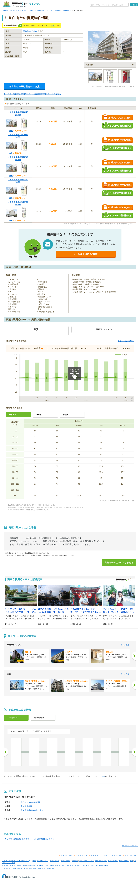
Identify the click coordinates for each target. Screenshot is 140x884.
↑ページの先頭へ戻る (130, 845)
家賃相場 (75, 861)
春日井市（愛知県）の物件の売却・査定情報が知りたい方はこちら (32, 94)
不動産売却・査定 (29, 865)
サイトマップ (81, 855)
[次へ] (134, 656)
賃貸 (53, 26)
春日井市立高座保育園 (30, 802)
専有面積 (12, 415)
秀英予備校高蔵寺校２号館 (32, 810)
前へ (6, 752)
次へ (134, 752)
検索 (135, 5)
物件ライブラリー (73, 865)
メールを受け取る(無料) (85, 254)
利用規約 (94, 855)
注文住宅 (5, 865)
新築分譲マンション (86, 861)
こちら (102, 776)
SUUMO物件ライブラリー (41, 10)
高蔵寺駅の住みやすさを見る (119, 562)
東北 (10, 868)
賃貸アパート (54, 861)
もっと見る (125, 645)
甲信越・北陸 (22, 868)
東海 (30, 868)
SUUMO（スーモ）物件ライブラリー (22, 4)
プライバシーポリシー (111, 855)
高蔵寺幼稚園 (26, 806)
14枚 (11, 131)
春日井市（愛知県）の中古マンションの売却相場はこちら (29, 839)
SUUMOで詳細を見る (117, 125)
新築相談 (40, 865)
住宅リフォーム (15, 865)
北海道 (4, 868)
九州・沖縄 (51, 868)
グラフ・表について (126, 341)
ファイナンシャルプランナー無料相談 (94, 865)
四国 (39, 868)
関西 (34, 868)
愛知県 (58, 10)
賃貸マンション (42, 861)
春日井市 (67, 10)
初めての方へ (66, 855)
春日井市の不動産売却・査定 (24, 86)
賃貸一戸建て (65, 861)
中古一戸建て (124, 861)
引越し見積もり (50, 865)
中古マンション (101, 861)
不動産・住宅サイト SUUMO (15, 10)
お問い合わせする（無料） (117, 117)
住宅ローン (61, 865)
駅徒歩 (65, 415)
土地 (131, 861)
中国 (43, 868)
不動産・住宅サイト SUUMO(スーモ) (16, 861)
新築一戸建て (113, 861)
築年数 (38, 415)
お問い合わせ (130, 855)
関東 (14, 868)
